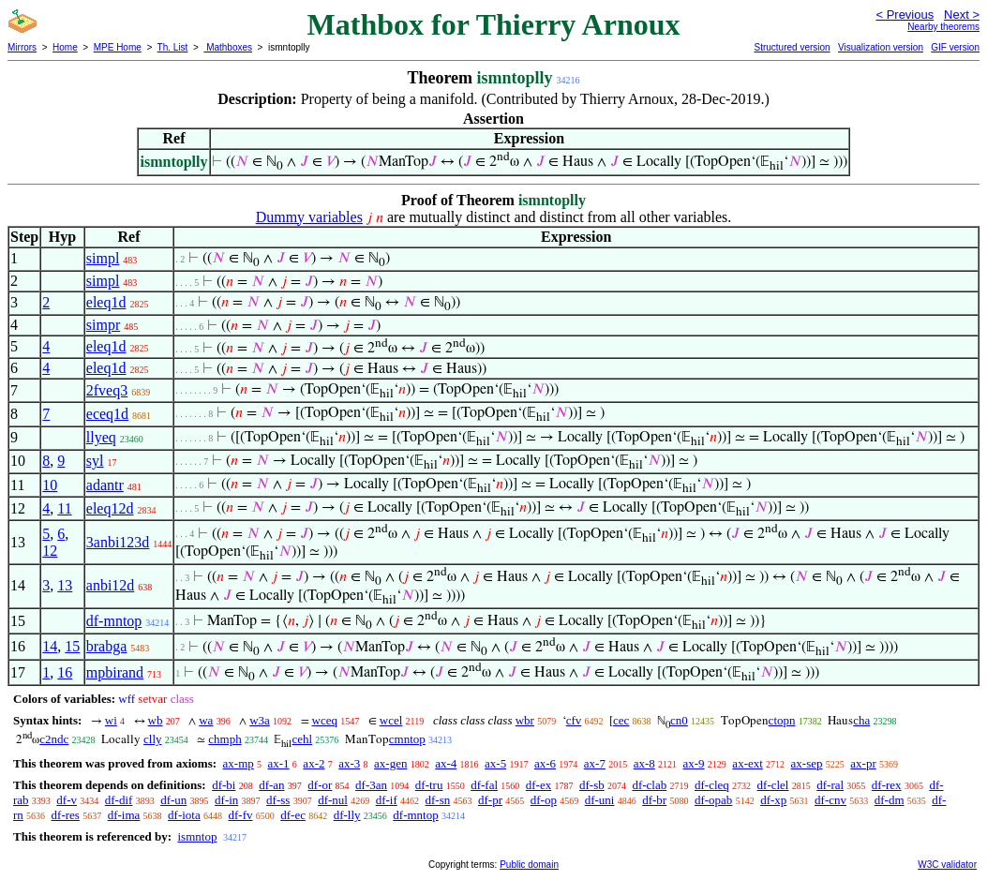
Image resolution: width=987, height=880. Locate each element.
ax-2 (313, 763)
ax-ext (747, 763)
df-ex (538, 785)
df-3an (371, 785)
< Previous (904, 14)
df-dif (119, 800)
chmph (224, 739)
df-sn (438, 800)
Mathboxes (227, 47)
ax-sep (807, 763)
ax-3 (349, 763)
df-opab (713, 800)
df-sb (592, 785)
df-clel (773, 785)
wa (206, 720)
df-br (654, 800)
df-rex (887, 785)
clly (152, 739)
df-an (271, 785)
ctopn (782, 720)
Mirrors (22, 47)
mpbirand (114, 672)
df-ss (278, 800)
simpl (103, 258)
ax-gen (390, 763)
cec (621, 720)
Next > (962, 14)
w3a (259, 720)
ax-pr (862, 763)
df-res (66, 815)
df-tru (429, 785)
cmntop (407, 739)
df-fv (240, 815)
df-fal (484, 785)
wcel (391, 720)
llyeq (101, 437)
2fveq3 (106, 390)
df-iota (184, 815)
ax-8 (644, 763)
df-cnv (830, 800)
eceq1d (107, 414)
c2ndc (53, 739)
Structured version (792, 47)
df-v (66, 800)
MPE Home (118, 47)
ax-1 (279, 763)
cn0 (679, 720)
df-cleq (712, 785)
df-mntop (114, 621)
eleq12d (110, 508)
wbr (525, 720)
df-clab (649, 785)
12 (49, 551)
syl (95, 461)
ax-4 (445, 763)
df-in (226, 800)
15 (72, 646)
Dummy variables (309, 217)
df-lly (347, 815)
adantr (105, 485)
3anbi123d (118, 542)
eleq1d (106, 302)
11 (64, 508)
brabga (106, 646)
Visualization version (880, 47)
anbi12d (110, 585)
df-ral (830, 785)
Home (65, 47)
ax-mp (238, 763)
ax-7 (595, 763)
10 (49, 485)
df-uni (600, 800)
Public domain (529, 864)
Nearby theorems (943, 27)
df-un (173, 800)
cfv (574, 720)
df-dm (890, 800)
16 (64, 672)
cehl (302, 739)
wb (155, 720)
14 (49, 646)
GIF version (955, 47)
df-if (386, 800)
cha (861, 720)
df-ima (124, 815)
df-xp (773, 800)
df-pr (490, 800)
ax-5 (495, 763)
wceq (324, 720)
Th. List (172, 47)
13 (64, 585)
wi (111, 720)
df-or (319, 785)
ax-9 (694, 763)
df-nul (333, 800)
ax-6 (545, 763)
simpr (103, 325)
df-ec (293, 815)
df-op (544, 800)
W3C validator (947, 864)
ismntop (197, 836)
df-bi (223, 785)
